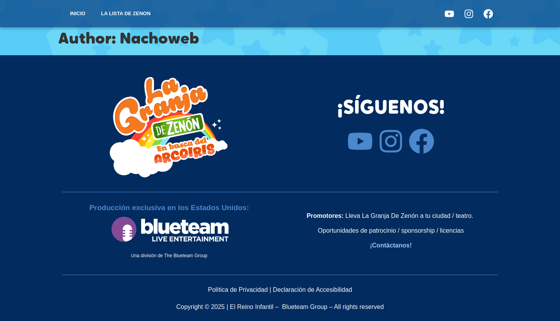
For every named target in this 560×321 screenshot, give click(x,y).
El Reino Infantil (251, 306)
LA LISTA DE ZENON (125, 13)
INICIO (78, 13)
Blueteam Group (304, 306)
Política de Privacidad (238, 289)
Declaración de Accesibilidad (312, 289)
